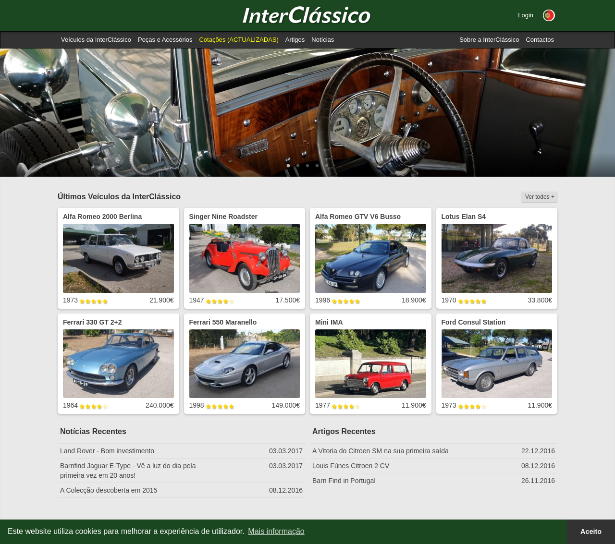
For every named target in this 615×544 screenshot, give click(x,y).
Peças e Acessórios (165, 39)
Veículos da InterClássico (96, 39)
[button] (549, 15)
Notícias (322, 39)
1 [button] (288, 166)
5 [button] (327, 166)
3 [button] (307, 166)
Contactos (540, 39)
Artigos (295, 39)
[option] (307, 112)
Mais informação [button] (276, 531)
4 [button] (317, 166)
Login (525, 15)
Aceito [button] (591, 531)
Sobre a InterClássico (489, 39)
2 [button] (298, 166)
